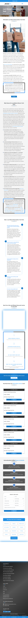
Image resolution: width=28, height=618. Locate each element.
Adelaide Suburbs (6, 596)
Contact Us (5, 589)
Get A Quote (14, 96)
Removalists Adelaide (6, 577)
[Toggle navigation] (22, 3)
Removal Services (6, 595)
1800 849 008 (15, 204)
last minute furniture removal (18, 126)
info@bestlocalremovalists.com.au (9, 604)
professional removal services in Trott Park (10, 113)
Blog (4, 591)
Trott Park (10, 13)
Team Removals (20, 615)
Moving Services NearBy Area (8, 598)
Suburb (7, 13)
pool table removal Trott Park (10, 210)
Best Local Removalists (8, 64)
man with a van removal (19, 208)
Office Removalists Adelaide (8, 571)
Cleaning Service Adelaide (7, 568)
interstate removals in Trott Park (17, 211)
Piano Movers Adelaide (7, 575)
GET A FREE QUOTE (14, 399)
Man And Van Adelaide (7, 578)
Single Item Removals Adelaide (8, 580)
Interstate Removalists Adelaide (8, 573)
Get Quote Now (14, 377)
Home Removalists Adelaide (8, 566)
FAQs (4, 593)
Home (4, 13)
